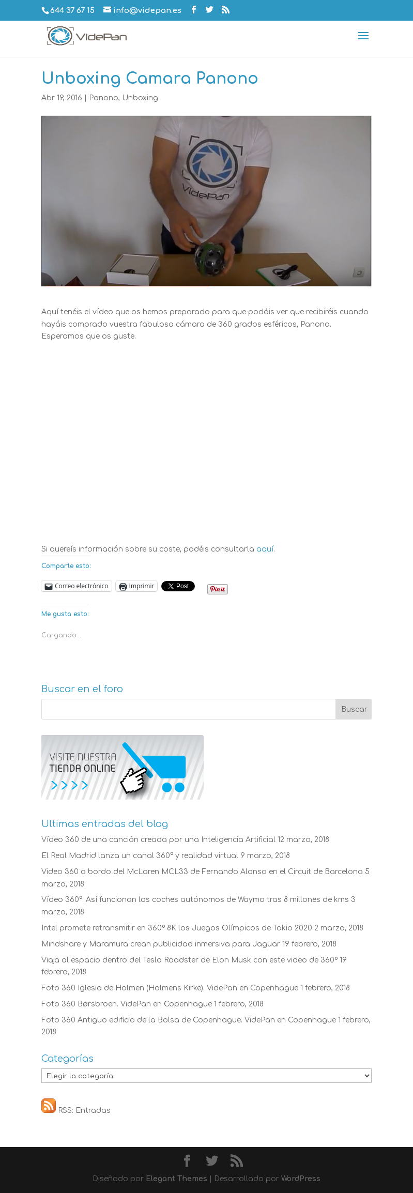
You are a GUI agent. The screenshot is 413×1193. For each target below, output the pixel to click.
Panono (103, 98)
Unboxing (140, 98)
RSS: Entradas (76, 1110)
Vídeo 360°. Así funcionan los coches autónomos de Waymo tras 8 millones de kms (195, 900)
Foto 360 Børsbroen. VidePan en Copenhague (126, 1004)
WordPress (300, 1179)
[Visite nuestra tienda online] (122, 797)
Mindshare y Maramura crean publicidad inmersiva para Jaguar (160, 944)
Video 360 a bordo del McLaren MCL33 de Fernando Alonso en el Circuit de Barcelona (202, 872)
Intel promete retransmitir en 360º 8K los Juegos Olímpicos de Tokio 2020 (176, 928)
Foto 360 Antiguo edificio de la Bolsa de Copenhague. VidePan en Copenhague (188, 1020)
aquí (264, 549)
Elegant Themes (176, 1179)
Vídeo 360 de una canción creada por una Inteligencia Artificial (158, 840)
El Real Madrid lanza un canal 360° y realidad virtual (139, 856)
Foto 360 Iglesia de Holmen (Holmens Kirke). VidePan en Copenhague (169, 988)
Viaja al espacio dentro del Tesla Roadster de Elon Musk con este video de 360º (189, 960)
